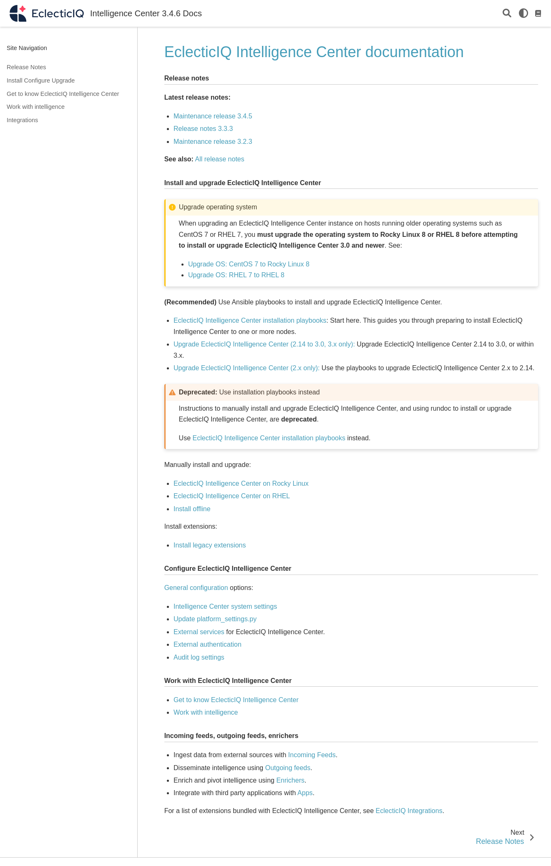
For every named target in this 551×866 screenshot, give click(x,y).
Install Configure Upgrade (41, 80)
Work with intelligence (36, 106)
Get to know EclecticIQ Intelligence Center (63, 93)
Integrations (22, 120)
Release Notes (26, 67)
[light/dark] (523, 13)
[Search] (507, 13)
